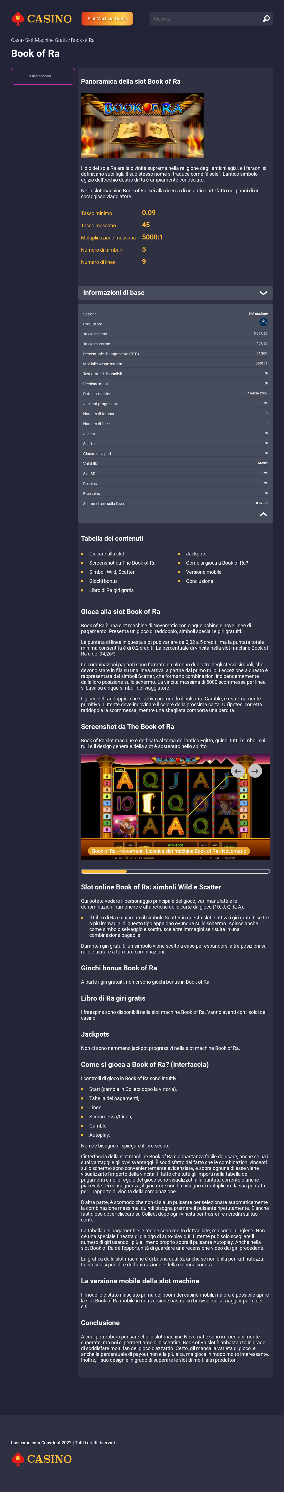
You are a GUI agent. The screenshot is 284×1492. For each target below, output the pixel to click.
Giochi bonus (103, 581)
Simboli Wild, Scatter (112, 572)
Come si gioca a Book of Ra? (217, 563)
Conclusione (199, 581)
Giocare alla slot (106, 554)
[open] (175, 293)
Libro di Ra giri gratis (111, 590)
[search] (266, 18)
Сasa (16, 40)
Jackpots (196, 554)
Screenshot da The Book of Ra (122, 563)
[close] (263, 514)
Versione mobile (204, 572)
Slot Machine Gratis (107, 18)
